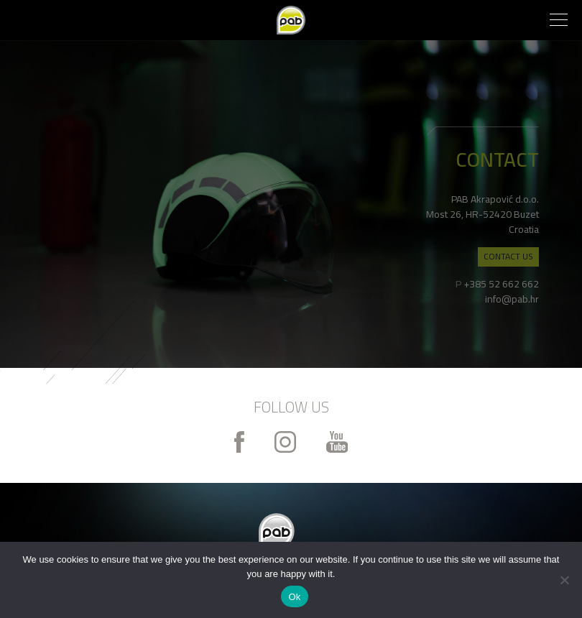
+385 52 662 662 (501, 284)
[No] (564, 580)
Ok (294, 596)
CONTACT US (508, 256)
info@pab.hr (512, 299)
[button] (559, 21)
